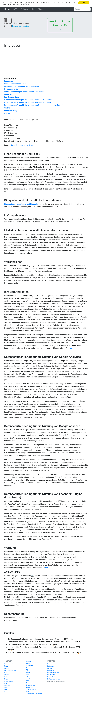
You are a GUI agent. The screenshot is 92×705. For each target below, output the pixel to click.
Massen (28, 672)
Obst (5, 687)
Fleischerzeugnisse (10, 670)
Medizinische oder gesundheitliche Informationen (24, 92)
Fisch (6, 666)
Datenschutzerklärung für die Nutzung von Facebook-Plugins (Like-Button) (33, 105)
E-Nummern (38, 694)
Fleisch (6, 668)
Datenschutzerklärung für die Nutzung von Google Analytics (28, 100)
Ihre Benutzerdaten (11, 97)
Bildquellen (50, 670)
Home (7, 9)
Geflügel (7, 675)
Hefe (27, 674)
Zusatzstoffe (30, 694)
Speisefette (29, 666)
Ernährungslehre (31, 689)
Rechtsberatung (10, 110)
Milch (6, 679)
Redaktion (50, 666)
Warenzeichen (9, 94)
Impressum (8, 81)
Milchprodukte (8, 681)
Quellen (7, 113)
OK (84, 3)
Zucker (6, 692)
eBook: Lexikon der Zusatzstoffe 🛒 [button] (60, 25)
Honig (28, 663)
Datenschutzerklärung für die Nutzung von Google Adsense (27, 102)
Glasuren (28, 661)
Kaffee (28, 678)
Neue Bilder (51, 677)
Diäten (28, 691)
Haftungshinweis (11, 89)
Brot (27, 668)
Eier (5, 677)
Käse (5, 683)
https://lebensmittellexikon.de (23, 145)
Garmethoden (30, 683)
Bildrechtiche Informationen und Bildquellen (21, 204)
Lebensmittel (8, 664)
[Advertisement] (46, 61)
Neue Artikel (51, 675)
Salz (5, 690)
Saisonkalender (27, 9)
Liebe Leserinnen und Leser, (15, 84)
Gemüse (7, 685)
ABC (15, 9)
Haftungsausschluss (53, 679)
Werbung (7, 108)
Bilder (40, 9)
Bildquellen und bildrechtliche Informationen (21, 86)
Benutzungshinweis (53, 672)
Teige (27, 670)
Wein (27, 681)
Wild (5, 672)
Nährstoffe (29, 687)
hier (70, 348)
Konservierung (30, 685)
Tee (27, 676)
